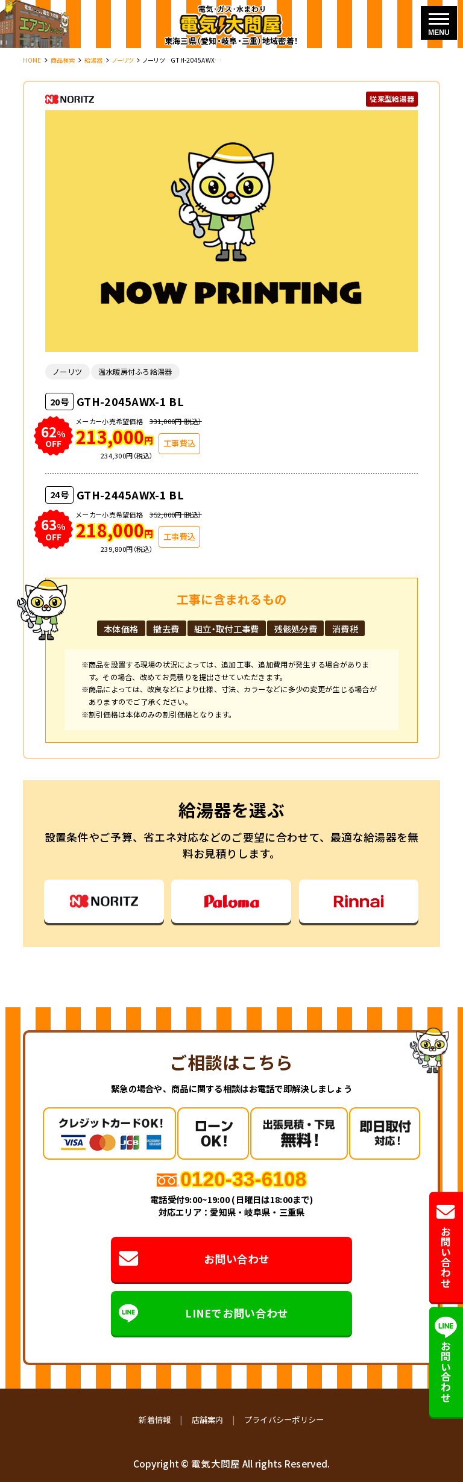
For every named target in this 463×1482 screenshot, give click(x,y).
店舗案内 (208, 1419)
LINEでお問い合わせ (204, 1313)
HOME (32, 59)
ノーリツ (123, 59)
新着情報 (155, 1419)
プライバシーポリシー (284, 1419)
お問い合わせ (194, 1259)
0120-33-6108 (243, 1179)
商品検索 (63, 59)
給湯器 (93, 59)
